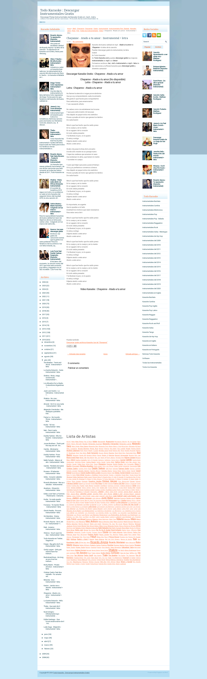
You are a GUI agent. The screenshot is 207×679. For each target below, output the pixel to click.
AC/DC (69, 442)
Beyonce (131, 455)
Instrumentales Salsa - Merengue (154, 232)
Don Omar (80, 475)
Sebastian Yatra (128, 547)
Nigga (86, 530)
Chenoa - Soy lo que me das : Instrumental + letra (54, 534)
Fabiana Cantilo (72, 483)
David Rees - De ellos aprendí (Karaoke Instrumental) (159, 84)
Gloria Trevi (95, 488)
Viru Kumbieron (135, 560)
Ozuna (105, 532)
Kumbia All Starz (94, 502)
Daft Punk (109, 469)
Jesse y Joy (118, 494)
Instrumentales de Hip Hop (152, 236)
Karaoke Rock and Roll (151, 323)
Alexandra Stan (93, 446)
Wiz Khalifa (136, 562)
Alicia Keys (124, 446)
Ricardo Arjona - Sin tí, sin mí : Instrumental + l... (53, 523)
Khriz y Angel (136, 500)
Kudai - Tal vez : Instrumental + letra (52, 426)
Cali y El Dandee (92, 460)
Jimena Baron (128, 494)
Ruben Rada (80, 547)
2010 (44, 340)
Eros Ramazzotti (123, 481)
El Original (81, 479)
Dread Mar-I (125, 475)
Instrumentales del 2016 (151, 271)
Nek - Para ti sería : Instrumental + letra (52, 431)
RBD (68, 539)
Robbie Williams (84, 545)
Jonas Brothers (77, 496)
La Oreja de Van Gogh (129, 504)
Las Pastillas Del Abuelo (84, 509)
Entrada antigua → (133, 354)
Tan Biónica (78, 555)
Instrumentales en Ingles (151, 293)
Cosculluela (133, 466)
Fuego (82, 486)
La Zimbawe (84, 507)
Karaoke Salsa (147, 328)
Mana (133, 519)
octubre (47, 349)
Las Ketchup (71, 509)
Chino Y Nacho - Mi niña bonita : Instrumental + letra (56, 62)
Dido (113, 473)
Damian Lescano (72, 471)
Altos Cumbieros (72, 449)
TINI (139, 553)
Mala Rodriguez (104, 519)
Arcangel (133, 451)
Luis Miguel (81, 519)
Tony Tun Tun (102, 558)
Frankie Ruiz (75, 486)
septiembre (48, 353)
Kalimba (117, 498)
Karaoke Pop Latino (149, 310)
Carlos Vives (120, 462)
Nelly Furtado (116, 528)
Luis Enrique (126, 517)
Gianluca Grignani (113, 486)
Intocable (87, 492)
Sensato (88, 550)
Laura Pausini (98, 509)
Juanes (75, 498)
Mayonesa (105, 524)
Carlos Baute (91, 462)
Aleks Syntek (76, 446)
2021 (44, 300)
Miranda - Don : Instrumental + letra (52, 581)
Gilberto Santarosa (126, 486)
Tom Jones (87, 558)
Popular (147, 47)
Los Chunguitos (90, 513)
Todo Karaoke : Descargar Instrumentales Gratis (59, 12)
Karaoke (133, 28)
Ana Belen (113, 449)
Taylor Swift (88, 555)
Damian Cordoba (135, 469)
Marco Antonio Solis (106, 522)
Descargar (89, 28)
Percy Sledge (132, 535)
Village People (101, 560)
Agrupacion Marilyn (120, 442)
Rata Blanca (99, 539)
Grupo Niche (123, 488)
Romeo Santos (119, 545)
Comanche (126, 466)
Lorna (135, 509)
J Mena (106, 492)
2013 (44, 329)
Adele (95, 442)
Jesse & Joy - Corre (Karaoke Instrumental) (56, 108)
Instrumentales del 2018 (151, 280)
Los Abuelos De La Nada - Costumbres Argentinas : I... (54, 385)
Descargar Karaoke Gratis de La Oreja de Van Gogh (160, 140)
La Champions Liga (134, 502)
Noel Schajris (116, 530)
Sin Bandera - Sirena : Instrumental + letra (52, 517)
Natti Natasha (103, 528)
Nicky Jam (79, 530)
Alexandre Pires (103, 446)
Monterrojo (127, 526)
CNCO (73, 460)
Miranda (111, 526)
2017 (44, 314)
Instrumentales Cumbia (151, 206)
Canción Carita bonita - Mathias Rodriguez (159, 97)
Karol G (69, 500)
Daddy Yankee (98, 468)
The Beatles (112, 555)
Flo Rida (104, 483)
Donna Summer (103, 475)
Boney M (103, 458)
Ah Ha (130, 442)
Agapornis (110, 442)
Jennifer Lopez (86, 494)
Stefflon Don (133, 553)
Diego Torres (120, 473)
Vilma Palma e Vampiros (114, 560)
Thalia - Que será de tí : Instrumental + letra (52, 607)
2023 (44, 293)
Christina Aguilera (86, 466)
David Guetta (85, 473)
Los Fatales (113, 513)
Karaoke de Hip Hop (150, 337)
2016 (44, 318)
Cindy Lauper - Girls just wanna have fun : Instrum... (53, 552)
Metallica (131, 524)
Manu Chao (74, 522)
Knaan (82, 502)
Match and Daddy (96, 524)
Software (115, 553)
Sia (119, 550)
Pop (77, 31)
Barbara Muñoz (92, 455)
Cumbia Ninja (83, 469)
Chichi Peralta (118, 464)
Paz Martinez (114, 535)
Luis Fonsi (71, 519)
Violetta (126, 560)
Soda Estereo (96, 553)
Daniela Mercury (95, 471)
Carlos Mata (110, 462)
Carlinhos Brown (80, 462)
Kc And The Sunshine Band (96, 500)
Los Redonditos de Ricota (117, 515)
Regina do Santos (126, 539)
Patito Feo (136, 532)
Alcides (85, 444)
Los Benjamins (117, 511)
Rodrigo (104, 545)
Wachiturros (77, 562)
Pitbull (93, 537)
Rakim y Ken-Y (83, 539)
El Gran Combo (71, 479)
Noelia (124, 530)
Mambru (127, 519)
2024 (44, 289)
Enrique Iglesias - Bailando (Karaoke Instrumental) (160, 69)
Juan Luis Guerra (129, 496)
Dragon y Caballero (115, 475)
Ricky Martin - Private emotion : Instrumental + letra (54, 567)
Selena (72, 550)
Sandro (99, 547)
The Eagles (121, 555)
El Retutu (118, 479)
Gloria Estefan (76, 488)
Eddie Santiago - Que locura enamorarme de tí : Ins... (54, 621)
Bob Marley (90, 458)
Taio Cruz (70, 555)
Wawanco (85, 562)
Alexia (111, 446)
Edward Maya (96, 477)
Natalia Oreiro (80, 528)
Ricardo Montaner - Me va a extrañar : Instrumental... (54, 484)
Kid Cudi (69, 502)
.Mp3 (74, 28)
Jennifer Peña (98, 494)
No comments (78, 42)
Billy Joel (137, 455)
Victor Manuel (82, 560)
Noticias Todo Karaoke (151, 354)
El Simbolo (125, 479)
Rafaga (73, 539)
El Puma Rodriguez (109, 479)
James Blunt (128, 492)
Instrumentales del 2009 (151, 240)
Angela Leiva (103, 451)
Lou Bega (86, 517)
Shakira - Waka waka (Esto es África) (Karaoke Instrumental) (56, 183)
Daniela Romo (106, 471)
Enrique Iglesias (109, 481)
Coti (138, 466)
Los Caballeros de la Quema (131, 511)
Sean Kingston (115, 547)
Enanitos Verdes (95, 481)
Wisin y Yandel (126, 562)
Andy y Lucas (93, 451)
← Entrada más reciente (76, 354)
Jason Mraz (74, 494)
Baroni (99, 455)
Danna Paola (117, 471)
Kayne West (84, 500)
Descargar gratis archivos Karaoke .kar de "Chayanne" (87, 342)
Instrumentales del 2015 (151, 267)
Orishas (88, 532)
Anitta (110, 451)
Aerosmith (101, 442)
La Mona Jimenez (107, 504)
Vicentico (73, 560)
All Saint (137, 446)
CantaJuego (70, 462)
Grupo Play (132, 488)
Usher (133, 558)
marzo (46, 645)
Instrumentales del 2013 (151, 258)
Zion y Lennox (121, 564)
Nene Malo (125, 528)
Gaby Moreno (89, 486)
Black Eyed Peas (73, 458)
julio (45, 360)
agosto (47, 356)
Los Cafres (70, 513)
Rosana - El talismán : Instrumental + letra (52, 472)
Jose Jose (94, 496)
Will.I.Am (103, 562)
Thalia (105, 555)
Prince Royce (114, 537)
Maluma (120, 519)
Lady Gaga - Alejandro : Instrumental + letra (52, 628)
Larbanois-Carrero (120, 507)
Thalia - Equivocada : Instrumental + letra (55, 133)
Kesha (123, 500)
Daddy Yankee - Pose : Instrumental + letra (52, 456)
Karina (138, 498)
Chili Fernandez (129, 464)
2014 (44, 325)
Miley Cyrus (103, 526)
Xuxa (73, 564)
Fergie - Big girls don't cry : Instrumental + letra (54, 545)
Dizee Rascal (135, 473)
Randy (92, 539)
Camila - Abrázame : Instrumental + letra (52, 450)
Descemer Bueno (106, 473)
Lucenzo (112, 517)
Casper (74, 464)
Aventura (72, 453)
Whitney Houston (94, 562)
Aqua (122, 451)
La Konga (93, 504)
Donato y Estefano (91, 475)
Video (101, 31)
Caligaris (101, 460)
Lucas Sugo (104, 517)
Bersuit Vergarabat (121, 455)
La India (86, 504)
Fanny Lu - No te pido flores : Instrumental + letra (53, 419)
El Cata (114, 477)
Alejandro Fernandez (111, 444)
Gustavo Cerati (89, 490)
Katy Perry (76, 500)
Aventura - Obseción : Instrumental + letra (52, 489)
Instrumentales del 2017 (151, 275)
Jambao (120, 492)
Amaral (101, 449)
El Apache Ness (106, 477)
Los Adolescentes (87, 511)
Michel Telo (85, 526)
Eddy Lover (88, 477)
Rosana (137, 545)
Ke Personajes (111, 500)
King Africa (76, 502)
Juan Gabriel (118, 496)
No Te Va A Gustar (103, 530)
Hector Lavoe (121, 490)
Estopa (132, 481)
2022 (44, 296)
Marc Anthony (92, 521)
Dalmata (115, 469)
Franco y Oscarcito (130, 483)
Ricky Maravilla (130, 542)
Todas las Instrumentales (89, 31)
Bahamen (76, 455)
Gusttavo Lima (111, 490)
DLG (89, 469)
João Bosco (108, 496)
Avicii (77, 453)
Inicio (42, 22)
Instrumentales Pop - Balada (119, 28)
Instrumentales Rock (150, 227)
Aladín (69, 444)
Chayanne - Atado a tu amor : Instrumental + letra (53, 595)
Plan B (106, 537)
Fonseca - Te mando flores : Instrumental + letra (54, 506)
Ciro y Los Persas (108, 466)
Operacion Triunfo (80, 532)
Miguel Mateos (94, 526)
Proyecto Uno (124, 537)
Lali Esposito (101, 507)
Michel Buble (77, 526)
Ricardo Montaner (117, 542)
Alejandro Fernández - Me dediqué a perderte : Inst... (53, 411)
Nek (110, 528)
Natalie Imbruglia (92, 528)
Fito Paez (98, 483)
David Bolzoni (76, 473)
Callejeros (107, 460)
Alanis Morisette (76, 444)
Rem (139, 539)
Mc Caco (112, 524)
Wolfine (69, 564)
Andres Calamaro (73, 451)
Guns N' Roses (78, 490)
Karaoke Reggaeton (150, 319)
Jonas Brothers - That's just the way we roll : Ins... (54, 444)
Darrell (133, 471)
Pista (73, 31)
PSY (110, 532)
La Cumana (70, 504)
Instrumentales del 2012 (151, 254)
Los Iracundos (122, 513)
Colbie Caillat (118, 466)
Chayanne (80, 28)
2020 (44, 304)
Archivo (158, 47)
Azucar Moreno (103, 453)
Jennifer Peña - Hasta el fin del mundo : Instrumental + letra (158, 156)
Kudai (87, 502)
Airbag (134, 442)
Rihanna (76, 545)
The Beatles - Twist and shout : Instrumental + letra (53, 365)
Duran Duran (134, 475)
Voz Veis (69, 562)
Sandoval (94, 547)
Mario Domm (118, 522)
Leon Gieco (117, 509)
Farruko (88, 483)
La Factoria (78, 504)
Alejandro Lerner (125, 444)
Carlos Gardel (101, 462)
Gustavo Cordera (100, 490)
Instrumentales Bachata (151, 201)
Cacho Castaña (81, 460)
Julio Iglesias (96, 498)
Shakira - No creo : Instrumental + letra (52, 399)
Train (110, 558)
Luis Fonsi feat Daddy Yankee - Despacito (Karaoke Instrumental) (56, 255)
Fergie (93, 483)
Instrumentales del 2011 (151, 249)
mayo (46, 638)
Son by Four (124, 553)
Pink (81, 537)
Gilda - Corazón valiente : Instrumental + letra (53, 478)
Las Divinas (136, 507)
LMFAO (112, 502)
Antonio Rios (116, 451)
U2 (130, 558)
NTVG (138, 526)
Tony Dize (94, 558)
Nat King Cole (71, 528)
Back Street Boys (120, 453)
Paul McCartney (82, 535)
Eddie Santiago (78, 477)
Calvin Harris (115, 460)
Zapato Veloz (111, 564)
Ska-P (89, 553)
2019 (44, 307)
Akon (138, 442)
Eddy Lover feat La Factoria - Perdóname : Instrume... (54, 495)
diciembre (48, 342)
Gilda (134, 486)
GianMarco (103, 486)
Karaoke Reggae (148, 315)
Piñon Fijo (100, 537)
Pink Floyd (86, 537)
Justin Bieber (107, 498)
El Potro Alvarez (97, 479)
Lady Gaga (92, 507)
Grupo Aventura (113, 488)
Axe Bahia (83, 453)
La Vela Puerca (74, 507)
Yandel (87, 564)
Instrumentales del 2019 (151, 284)
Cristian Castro (72, 469)
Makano (95, 519)
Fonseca (110, 483)
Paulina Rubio (93, 535)
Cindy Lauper (98, 466)
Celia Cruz (81, 464)
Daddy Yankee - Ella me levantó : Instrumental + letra (53, 438)
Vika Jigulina (92, 560)
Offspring (134, 530)
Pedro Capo (123, 535)
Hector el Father (130, 490)
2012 (44, 332)
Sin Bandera (81, 553)
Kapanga (123, 498)
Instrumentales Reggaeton (152, 223)
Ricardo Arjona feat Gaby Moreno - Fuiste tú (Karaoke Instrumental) (57, 158)
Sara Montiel (106, 547)
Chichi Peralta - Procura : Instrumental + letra (53, 512)
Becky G (105, 455)
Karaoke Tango (148, 332)
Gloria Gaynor (86, 488)
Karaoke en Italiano (149, 345)
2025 (44, 286)
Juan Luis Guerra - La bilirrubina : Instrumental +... (54, 393)
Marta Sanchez (72, 524)
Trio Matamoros (117, 558)
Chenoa (109, 464)
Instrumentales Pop (149, 214)
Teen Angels (98, 555)
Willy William (111, 562)
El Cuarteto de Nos (130, 477)
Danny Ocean (126, 471)
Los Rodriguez (132, 515)
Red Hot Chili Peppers (112, 539)
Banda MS (82, 455)
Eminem (85, 481)
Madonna (89, 519)
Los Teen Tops (77, 517)
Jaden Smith (113, 492)
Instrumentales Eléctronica (152, 210)
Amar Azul (94, 449)
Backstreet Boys (131, 453)
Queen (138, 537)
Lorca (131, 509)
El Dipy (138, 477)
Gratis (96, 28)
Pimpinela (75, 537)
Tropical (126, 558)
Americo (106, 449)
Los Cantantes (79, 513)
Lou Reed (92, 517)
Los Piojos (85, 515)
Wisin (118, 562)
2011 (44, 336)
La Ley (99, 504)
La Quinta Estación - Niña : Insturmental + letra (53, 602)
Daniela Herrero (83, 471)
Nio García (92, 530)
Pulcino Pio (131, 537)
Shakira (113, 550)
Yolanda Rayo (102, 564)
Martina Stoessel (83, 524)
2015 (44, 322)
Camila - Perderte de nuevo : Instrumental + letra (54, 467)
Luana (98, 517)
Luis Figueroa (136, 517)
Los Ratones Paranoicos (98, 515)
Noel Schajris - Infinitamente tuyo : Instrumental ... (52, 614)
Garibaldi (97, 486)
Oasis (128, 530)
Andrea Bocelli (135, 449)
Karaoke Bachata (148, 297)
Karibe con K (130, 498)
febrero (47, 649)
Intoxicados (93, 492)
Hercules (72, 492)
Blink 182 (83, 458)
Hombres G (79, 492)
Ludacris (118, 517)
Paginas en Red (162, 672)
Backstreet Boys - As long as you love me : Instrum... (53, 559)
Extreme (138, 481)
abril (46, 641)
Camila (122, 460)
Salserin (87, 547)
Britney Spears (130, 458)
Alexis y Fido (117, 446)
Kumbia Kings (105, 502)
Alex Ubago (84, 446)
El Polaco (88, 479)
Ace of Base (88, 442)
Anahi (128, 449)
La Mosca (117, 504)
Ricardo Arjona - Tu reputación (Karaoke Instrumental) (56, 38)
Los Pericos (77, 515)
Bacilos (111, 453)
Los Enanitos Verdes (102, 513)
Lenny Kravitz (107, 509)
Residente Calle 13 (74, 542)
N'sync (133, 526)
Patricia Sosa (71, 535)
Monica (121, 526)
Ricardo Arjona (99, 542)
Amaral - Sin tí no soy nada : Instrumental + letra (54, 405)
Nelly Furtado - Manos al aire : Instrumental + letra (54, 461)
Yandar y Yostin (80, 564)
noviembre (48, 346)
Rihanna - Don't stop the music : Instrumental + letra (159, 169)
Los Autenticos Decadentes (103, 511)
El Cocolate (120, 477)
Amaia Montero (83, 449)
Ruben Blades (71, 547)
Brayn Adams (111, 458)
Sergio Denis (104, 550)
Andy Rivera (84, 451)
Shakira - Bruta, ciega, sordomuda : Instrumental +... (52, 378)
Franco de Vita (118, 483)
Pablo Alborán (117, 532)
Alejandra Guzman (95, 444)
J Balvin (101, 492)
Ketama (129, 500)
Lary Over (129, 507)
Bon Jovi (97, 458)
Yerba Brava (94, 564)
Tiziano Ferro (78, 558)
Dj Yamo (73, 475)
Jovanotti (102, 496)
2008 (44, 657)
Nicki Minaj (70, 530)
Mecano (125, 524)
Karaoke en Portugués (150, 350)
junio (46, 634)
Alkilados (132, 446)
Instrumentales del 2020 (151, 289)
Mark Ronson (128, 522)
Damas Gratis (124, 469)
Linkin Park (125, 509)
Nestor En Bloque (135, 528)
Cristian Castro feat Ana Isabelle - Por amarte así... (53, 574)
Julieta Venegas (85, 498)
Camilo (129, 460)
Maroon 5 (137, 522)
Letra (69, 31)
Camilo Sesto (136, 460)
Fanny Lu (82, 483)
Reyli (88, 542)
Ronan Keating (129, 545)
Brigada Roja (120, 458)
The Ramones (130, 555)
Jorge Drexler (86, 496)
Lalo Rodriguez (109, 507)
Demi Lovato (96, 473)
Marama (82, 522)
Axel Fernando (92, 453)
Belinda (111, 455)
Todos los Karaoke (149, 367)
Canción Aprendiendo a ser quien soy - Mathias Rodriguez (160, 56)
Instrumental (103, 28)
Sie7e (122, 550)
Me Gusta (119, 524)
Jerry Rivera (107, 494)
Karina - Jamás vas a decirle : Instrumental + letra (53, 588)
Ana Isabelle (121, 449)
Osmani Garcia (97, 532)
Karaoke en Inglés (149, 341)
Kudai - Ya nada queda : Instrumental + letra (53, 500)
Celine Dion (89, 464)
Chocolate (75, 466)
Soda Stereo (105, 553)
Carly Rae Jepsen (131, 462)
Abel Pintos (79, 442)
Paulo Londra (104, 535)
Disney (127, 473)
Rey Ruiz (84, 542)
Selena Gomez (80, 550)
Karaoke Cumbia (148, 302)
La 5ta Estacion (122, 502)
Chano (96, 464)
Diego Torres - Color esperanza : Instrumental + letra (57, 86)
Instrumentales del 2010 (151, 245)
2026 (44, 282)
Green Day (103, 488)
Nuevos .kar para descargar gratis (56, 230)
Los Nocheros (132, 513)
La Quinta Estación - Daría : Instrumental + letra (54, 371)
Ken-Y (119, 500)
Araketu (127, 451)
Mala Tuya (112, 519)
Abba (73, 442)
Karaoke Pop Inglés (149, 306)
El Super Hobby (134, 479)
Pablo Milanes (127, 532)
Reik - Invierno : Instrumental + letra (52, 528)
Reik (135, 539)
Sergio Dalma (96, 550)
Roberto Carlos (95, 545)
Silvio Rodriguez (130, 550)
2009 (44, 654)
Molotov (116, 526)
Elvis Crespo (76, 481)
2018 (44, 311)
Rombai (110, 545)
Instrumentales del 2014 (151, 262)
